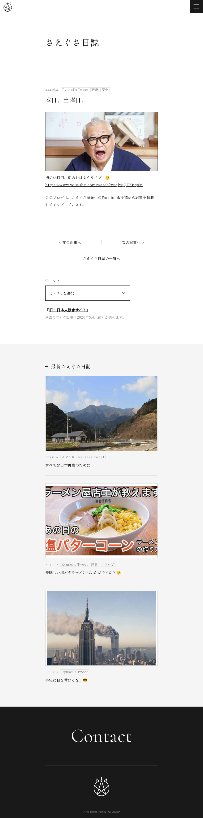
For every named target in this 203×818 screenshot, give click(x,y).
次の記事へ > (133, 242)
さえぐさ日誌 (72, 42)
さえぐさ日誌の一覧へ (101, 258)
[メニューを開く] (196, 6)
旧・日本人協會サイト (67, 309)
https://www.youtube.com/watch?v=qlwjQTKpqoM (94, 184)
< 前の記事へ (70, 242)
